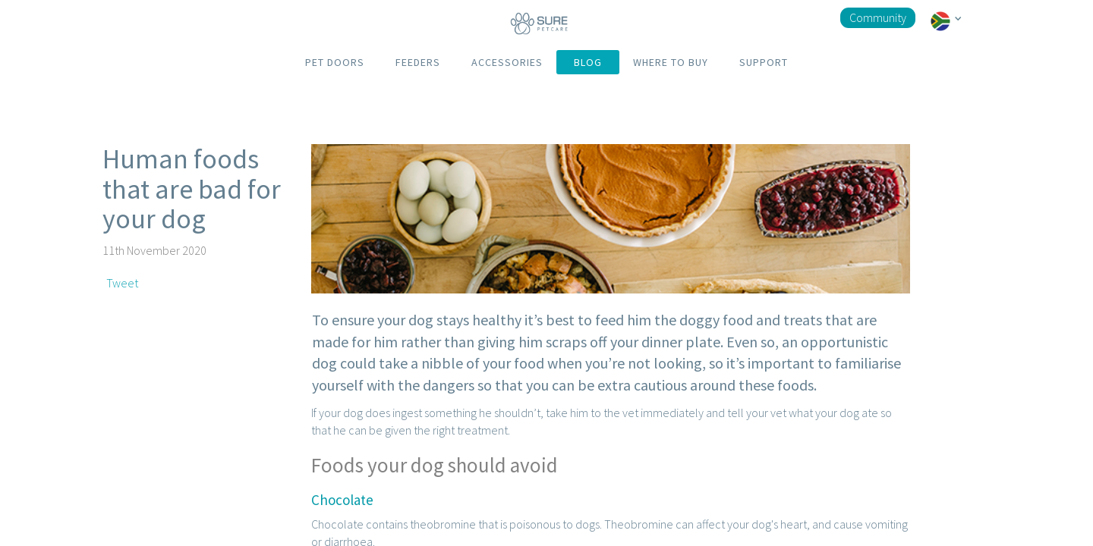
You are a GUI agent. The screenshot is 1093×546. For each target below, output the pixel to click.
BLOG (588, 62)
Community (877, 17)
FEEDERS (417, 62)
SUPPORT (763, 62)
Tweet (122, 282)
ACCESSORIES (507, 62)
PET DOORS (334, 62)
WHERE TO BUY (670, 62)
